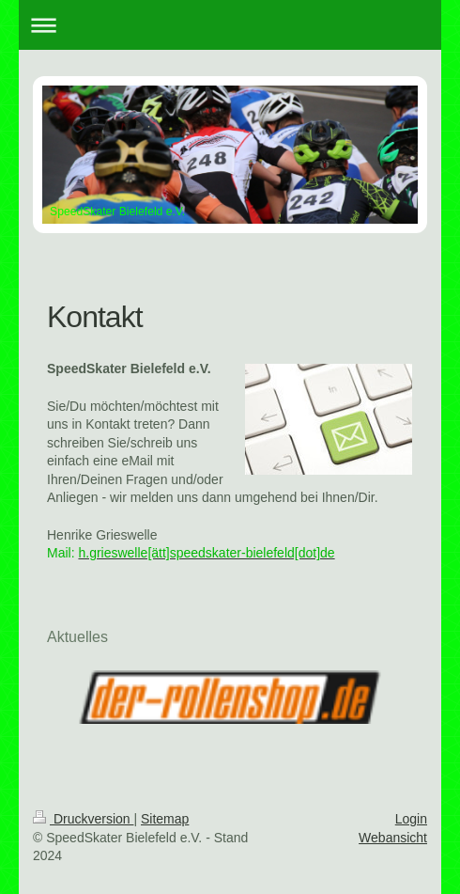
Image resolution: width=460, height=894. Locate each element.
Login (411, 818)
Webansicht (393, 837)
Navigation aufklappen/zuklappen (230, 25)
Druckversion (83, 818)
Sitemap (165, 818)
